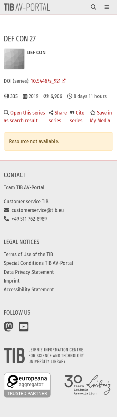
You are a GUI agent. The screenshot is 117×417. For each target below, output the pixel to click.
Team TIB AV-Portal (24, 187)
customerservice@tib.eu (34, 210)
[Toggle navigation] (93, 7)
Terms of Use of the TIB (28, 254)
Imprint (12, 281)
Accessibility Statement (29, 289)
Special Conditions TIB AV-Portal (38, 263)
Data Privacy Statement (29, 272)
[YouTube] (24, 329)
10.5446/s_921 (46, 81)
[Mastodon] (9, 329)
